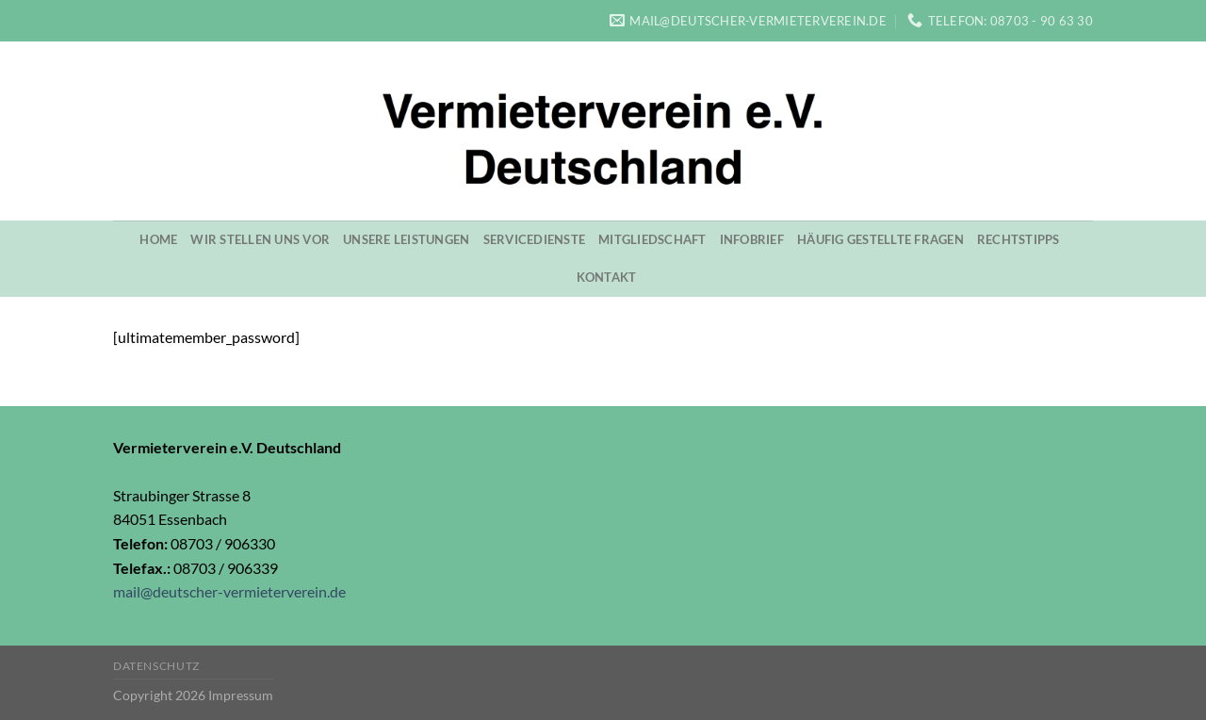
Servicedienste (534, 239)
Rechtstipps (1018, 239)
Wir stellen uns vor (260, 239)
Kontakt (607, 277)
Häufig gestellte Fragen (880, 239)
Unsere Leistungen (406, 239)
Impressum (240, 695)
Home (158, 239)
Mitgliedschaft (652, 239)
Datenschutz (156, 666)
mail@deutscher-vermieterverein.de (229, 591)
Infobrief (752, 239)
